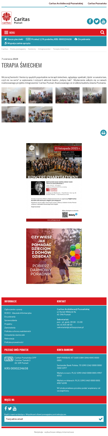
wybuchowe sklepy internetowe (59, 432)
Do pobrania (82, 39)
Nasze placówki (13, 39)
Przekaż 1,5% (49, 39)
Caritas (4, 49)
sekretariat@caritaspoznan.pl (70, 327)
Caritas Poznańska (97, 3)
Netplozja (38, 432)
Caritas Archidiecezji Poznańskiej (66, 3)
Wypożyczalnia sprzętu (17, 43)
